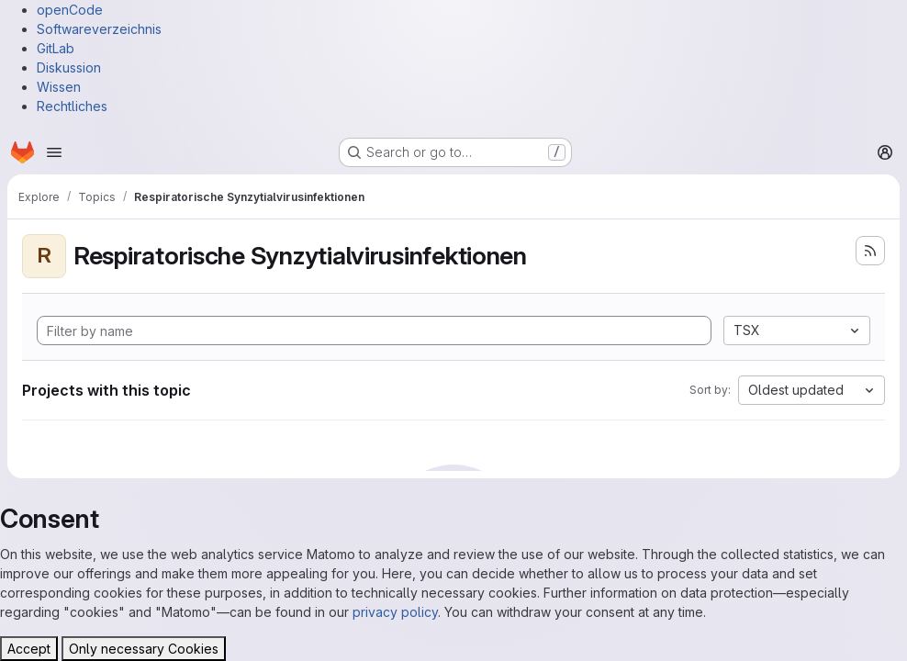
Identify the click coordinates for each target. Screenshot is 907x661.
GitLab (55, 48)
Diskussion (69, 67)
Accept (28, 648)
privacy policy (395, 612)
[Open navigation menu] (54, 152)
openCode (70, 9)
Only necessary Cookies (143, 648)
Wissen (59, 87)
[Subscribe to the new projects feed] (870, 250)
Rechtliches (72, 106)
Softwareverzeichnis (99, 29)
